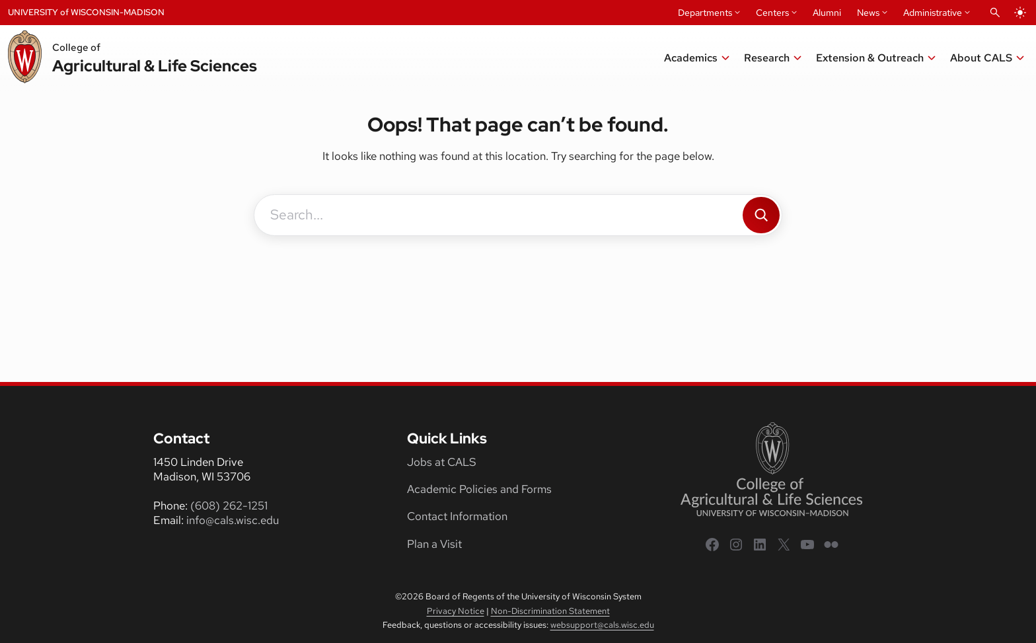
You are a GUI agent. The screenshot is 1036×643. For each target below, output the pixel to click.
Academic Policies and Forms (479, 489)
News (868, 13)
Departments (705, 13)
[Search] (761, 215)
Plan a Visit (434, 544)
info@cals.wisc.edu (232, 520)
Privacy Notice (455, 611)
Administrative (932, 13)
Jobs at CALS (441, 462)
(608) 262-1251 (229, 505)
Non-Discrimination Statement (550, 611)
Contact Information (457, 516)
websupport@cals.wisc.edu (602, 624)
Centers (772, 13)
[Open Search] (995, 12)
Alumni (827, 13)
